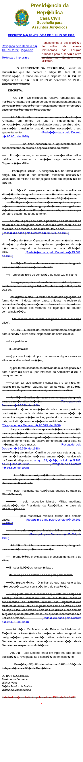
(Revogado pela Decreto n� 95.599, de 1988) (31, 425)
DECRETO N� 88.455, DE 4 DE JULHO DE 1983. (41, 35)
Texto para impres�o (15, 57)
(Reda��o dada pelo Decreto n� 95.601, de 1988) (35, 233)
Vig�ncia (27, 50)
